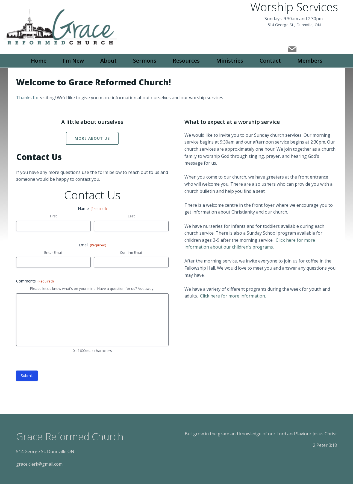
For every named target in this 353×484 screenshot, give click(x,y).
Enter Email (54, 252)
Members (309, 60)
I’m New (73, 60)
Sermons (144, 60)
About (108, 60)
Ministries (229, 60)
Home (38, 60)
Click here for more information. (233, 296)
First (53, 215)
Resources (186, 60)
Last (131, 215)
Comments (35, 280)
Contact (270, 60)
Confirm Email (131, 252)
